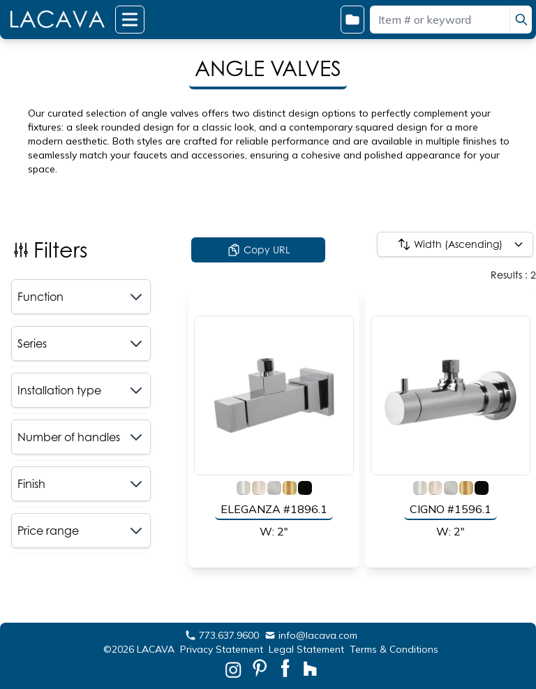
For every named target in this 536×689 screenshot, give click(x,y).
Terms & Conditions (394, 649)
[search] (520, 20)
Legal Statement (306, 649)
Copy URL (258, 250)
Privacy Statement (221, 649)
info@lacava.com (311, 635)
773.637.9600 (222, 635)
